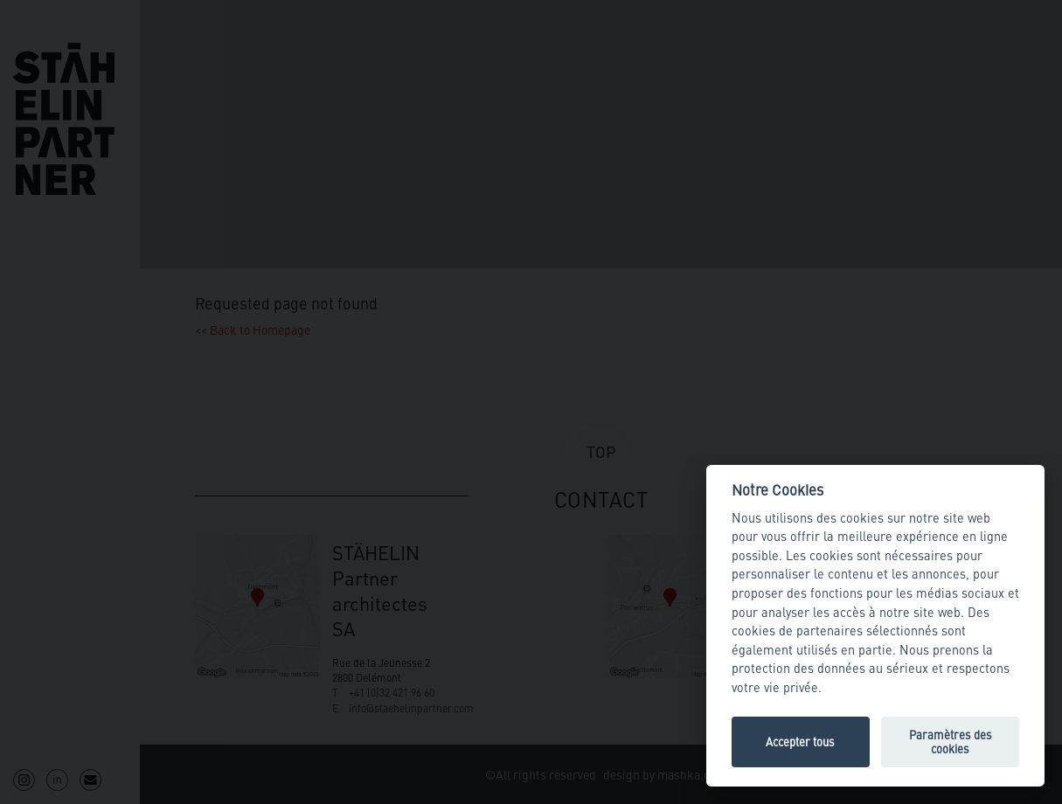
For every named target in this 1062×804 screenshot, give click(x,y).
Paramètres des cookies (950, 741)
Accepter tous (800, 741)
